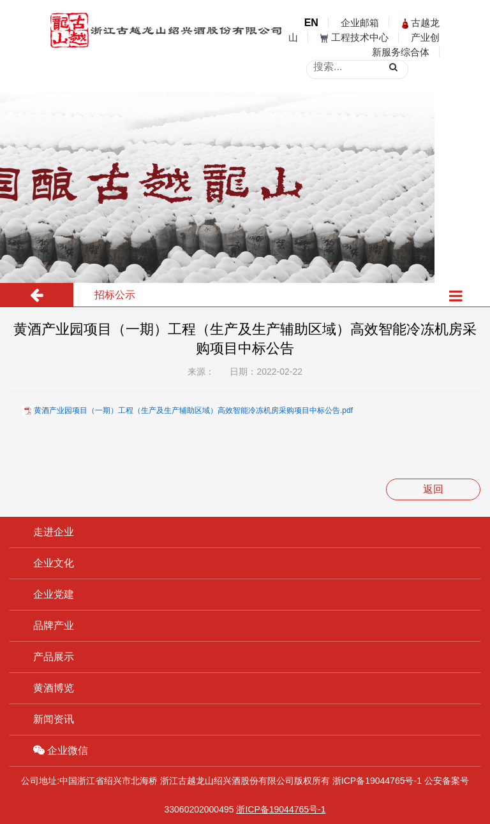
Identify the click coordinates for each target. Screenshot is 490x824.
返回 (433, 489)
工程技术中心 (354, 37)
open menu (471, 49)
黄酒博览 (53, 688)
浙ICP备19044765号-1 (377, 781)
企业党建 (53, 594)
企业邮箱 (360, 22)
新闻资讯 (53, 719)
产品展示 (53, 656)
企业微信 (60, 750)
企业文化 (53, 563)
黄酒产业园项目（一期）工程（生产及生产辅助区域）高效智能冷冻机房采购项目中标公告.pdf (193, 410)
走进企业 (53, 531)
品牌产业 (53, 625)
